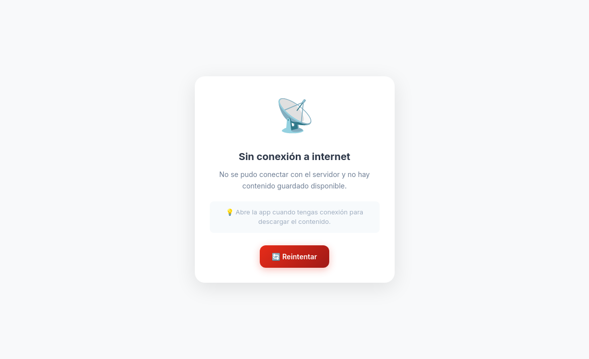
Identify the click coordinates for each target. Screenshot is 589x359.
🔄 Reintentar (294, 256)
